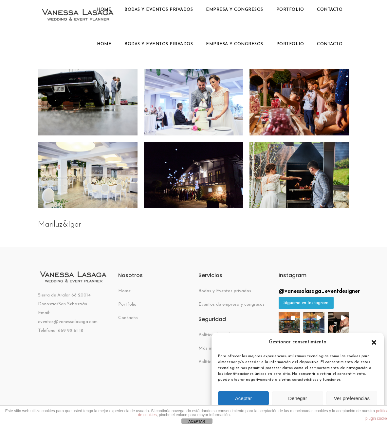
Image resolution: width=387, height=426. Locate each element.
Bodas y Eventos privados (224, 291)
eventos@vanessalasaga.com (68, 321)
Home (124, 291)
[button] (374, 342)
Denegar (297, 398)
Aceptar (243, 398)
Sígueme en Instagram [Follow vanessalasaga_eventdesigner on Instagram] (306, 302)
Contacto (128, 317)
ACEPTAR (196, 421)
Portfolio (127, 304)
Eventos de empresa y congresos (231, 304)
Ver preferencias (352, 398)
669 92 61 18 (70, 330)
